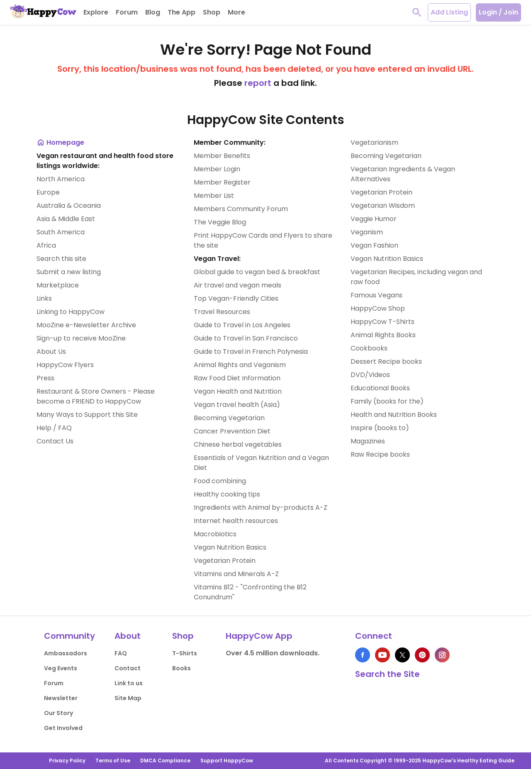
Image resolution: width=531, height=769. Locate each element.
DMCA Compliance (165, 760)
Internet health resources (236, 521)
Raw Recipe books (380, 454)
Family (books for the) (387, 401)
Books (181, 668)
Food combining (220, 481)
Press (45, 378)
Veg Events (60, 668)
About (127, 636)
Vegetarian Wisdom (383, 205)
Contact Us (55, 441)
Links (44, 298)
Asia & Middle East (66, 219)
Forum (53, 683)
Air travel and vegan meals (237, 285)
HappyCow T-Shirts (382, 321)
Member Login (217, 169)
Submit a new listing (69, 272)
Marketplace (58, 285)
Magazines (368, 441)
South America (61, 232)
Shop (183, 636)
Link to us (128, 683)
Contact (127, 668)
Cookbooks (369, 348)
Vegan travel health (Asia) (237, 404)
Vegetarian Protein (225, 560)
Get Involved (63, 728)
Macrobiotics (215, 534)
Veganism (367, 232)
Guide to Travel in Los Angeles (242, 325)
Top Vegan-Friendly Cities (236, 298)
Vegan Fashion (374, 245)
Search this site (61, 258)
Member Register (222, 182)
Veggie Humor (374, 219)
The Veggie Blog (220, 222)
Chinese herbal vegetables (238, 444)
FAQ (120, 653)
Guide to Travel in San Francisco (246, 338)
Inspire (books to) (380, 428)
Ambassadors (65, 653)
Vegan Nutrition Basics (230, 547)
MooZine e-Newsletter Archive (86, 325)
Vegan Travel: (217, 258)
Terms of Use (112, 760)
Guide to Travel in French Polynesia (251, 351)
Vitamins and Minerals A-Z (236, 574)
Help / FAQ (54, 428)
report (257, 83)
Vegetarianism (374, 142)
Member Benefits (222, 156)
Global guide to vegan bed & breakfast (257, 272)
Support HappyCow (226, 760)
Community (69, 636)
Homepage (60, 142)
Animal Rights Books (383, 335)
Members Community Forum (241, 209)
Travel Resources (222, 311)
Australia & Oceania (69, 205)
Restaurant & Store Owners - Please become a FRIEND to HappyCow (96, 396)
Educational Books (380, 388)
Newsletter (61, 698)
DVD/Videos (370, 375)
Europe (48, 192)
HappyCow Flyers (65, 365)
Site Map (127, 698)
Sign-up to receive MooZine (81, 338)
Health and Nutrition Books (394, 414)
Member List (214, 195)
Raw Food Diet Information (237, 378)
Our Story (58, 713)
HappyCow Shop (378, 308)
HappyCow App (259, 636)
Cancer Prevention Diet (232, 431)
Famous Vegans (376, 295)
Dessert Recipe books (386, 361)
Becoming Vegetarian (229, 418)
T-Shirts (184, 653)
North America (61, 179)
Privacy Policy (67, 760)
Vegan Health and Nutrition (238, 391)
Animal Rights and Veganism (240, 365)
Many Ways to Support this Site (87, 414)
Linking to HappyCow (71, 311)
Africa (46, 245)
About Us (51, 351)
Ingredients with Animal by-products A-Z (260, 507)
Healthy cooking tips (227, 494)
